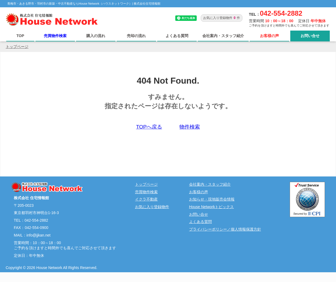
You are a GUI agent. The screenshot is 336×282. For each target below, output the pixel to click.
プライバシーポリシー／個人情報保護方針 (225, 229)
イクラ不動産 (146, 199)
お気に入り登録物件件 (221, 18)
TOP (20, 36)
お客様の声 (269, 36)
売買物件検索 (55, 36)
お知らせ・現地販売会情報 (212, 199)
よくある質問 (177, 36)
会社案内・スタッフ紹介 (223, 36)
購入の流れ (95, 36)
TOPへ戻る (149, 127)
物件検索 (189, 127)
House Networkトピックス (211, 207)
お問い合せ (310, 36)
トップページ (17, 46)
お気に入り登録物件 (152, 207)
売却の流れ (136, 36)
